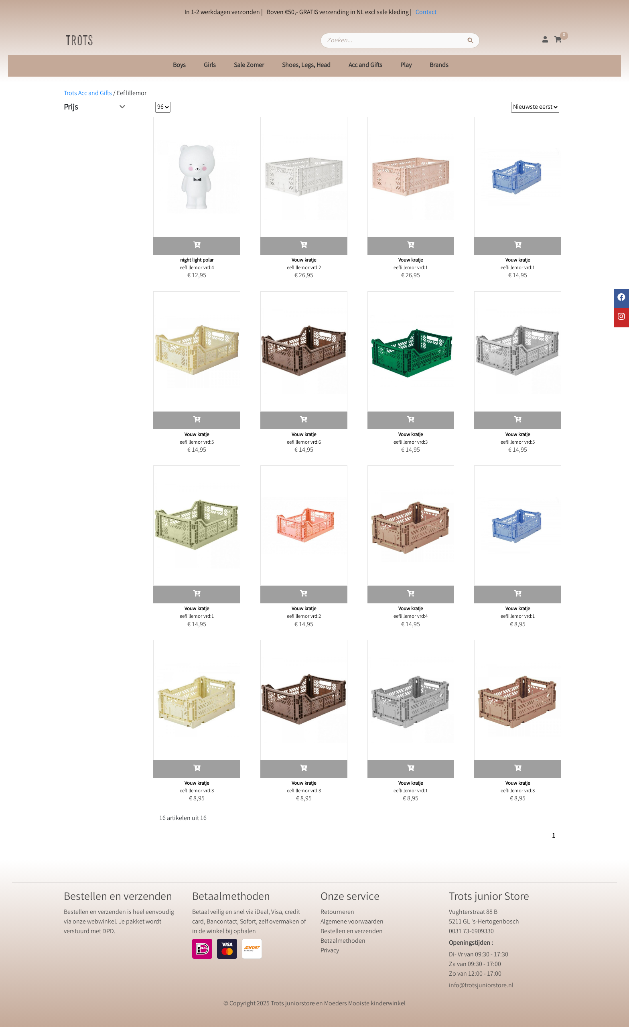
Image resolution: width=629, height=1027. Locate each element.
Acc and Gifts (365, 65)
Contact (426, 12)
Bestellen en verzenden (352, 931)
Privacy (330, 951)
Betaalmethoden (343, 941)
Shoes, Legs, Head (306, 65)
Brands (439, 65)
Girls (210, 65)
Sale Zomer (249, 65)
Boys (179, 65)
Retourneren (337, 912)
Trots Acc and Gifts (88, 93)
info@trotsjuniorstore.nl (481, 985)
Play (406, 65)
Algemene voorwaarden (352, 922)
